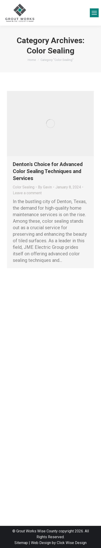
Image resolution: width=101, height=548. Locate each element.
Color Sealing (23, 187)
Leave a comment (27, 193)
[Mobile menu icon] (94, 12)
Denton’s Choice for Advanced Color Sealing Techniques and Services (48, 171)
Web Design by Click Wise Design (59, 543)
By (45, 187)
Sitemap (21, 543)
